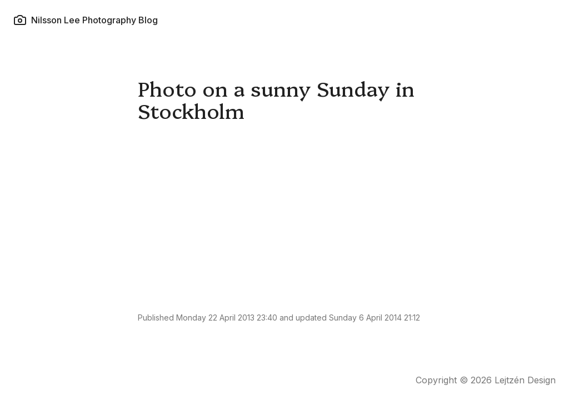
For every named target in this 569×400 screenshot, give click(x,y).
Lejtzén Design (525, 380)
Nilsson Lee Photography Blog (85, 20)
